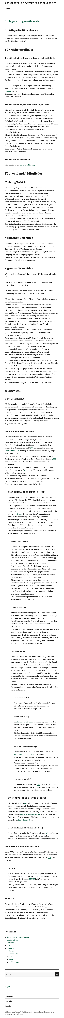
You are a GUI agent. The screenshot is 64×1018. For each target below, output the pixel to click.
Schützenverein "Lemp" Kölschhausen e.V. (30, 2)
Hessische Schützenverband (25, 755)
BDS (25, 803)
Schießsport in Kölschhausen (21, 29)
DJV (47, 833)
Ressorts (10, 948)
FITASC (32, 879)
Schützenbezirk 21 (12, 451)
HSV (31, 448)
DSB (38, 784)
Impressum (9, 996)
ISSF (49, 857)
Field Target (14, 962)
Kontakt (8, 91)
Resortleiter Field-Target (30, 814)
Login (7, 987)
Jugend (11, 951)
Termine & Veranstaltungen (18, 937)
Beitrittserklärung (27, 165)
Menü (8, 8)
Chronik (10, 945)
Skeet (11, 959)
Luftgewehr (13, 954)
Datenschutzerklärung (41, 1012)
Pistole (12, 957)
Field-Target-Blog (25, 820)
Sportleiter (18, 514)
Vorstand (10, 943)
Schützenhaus (12, 940)
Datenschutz (9, 1001)
